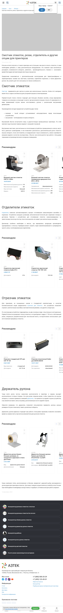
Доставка (4, 590)
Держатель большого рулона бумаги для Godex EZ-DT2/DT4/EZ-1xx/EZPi (40, 456)
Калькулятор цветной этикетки (15, 546)
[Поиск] (7, 2)
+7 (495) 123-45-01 (40, 579)
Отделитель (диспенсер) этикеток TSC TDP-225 (39, 269)
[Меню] (3, 2)
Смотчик (5, 91)
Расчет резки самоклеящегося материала (18, 553)
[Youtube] (12, 579)
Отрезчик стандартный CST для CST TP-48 (14, 360)
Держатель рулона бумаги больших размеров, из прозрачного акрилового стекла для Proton (14, 456)
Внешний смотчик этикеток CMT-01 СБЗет (13, 178)
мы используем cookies (11, 609)
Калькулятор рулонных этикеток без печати (19, 513)
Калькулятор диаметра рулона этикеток (18, 526)
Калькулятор (36, 584)
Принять (35, 608)
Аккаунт (57, 609)
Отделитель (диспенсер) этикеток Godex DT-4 (12, 269)
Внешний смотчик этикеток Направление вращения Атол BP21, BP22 (41, 179)
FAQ (3, 592)
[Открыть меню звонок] (59, 2)
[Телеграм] (3, 579)
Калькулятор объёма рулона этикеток (17, 520)
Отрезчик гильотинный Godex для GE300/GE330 (41, 360)
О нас (3, 586)
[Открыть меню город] (55, 2)
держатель (30, 398)
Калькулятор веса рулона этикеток (16, 540)
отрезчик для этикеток (35, 305)
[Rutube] (9, 579)
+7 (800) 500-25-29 (40, 577)
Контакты (4, 588)
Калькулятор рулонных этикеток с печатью (19, 506)
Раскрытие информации (9, 594)
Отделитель (6, 212)
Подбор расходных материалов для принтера (45, 586)
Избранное (44, 609)
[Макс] (6, 579)
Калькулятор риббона (12, 533)
